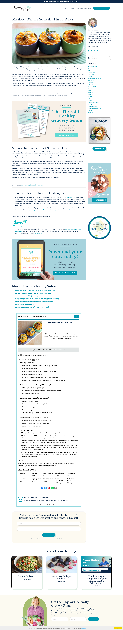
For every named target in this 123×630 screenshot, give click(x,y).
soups (90, 100)
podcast (90, 92)
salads (90, 96)
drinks (90, 76)
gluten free (91, 80)
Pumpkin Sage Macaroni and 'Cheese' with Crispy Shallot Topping (37, 299)
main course (92, 86)
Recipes (56, 8)
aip (89, 68)
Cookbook (83, 8)
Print (77, 316)
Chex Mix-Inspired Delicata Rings (32, 185)
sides (89, 99)
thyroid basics (92, 107)
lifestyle (90, 82)
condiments (92, 72)
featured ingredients (94, 78)
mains (90, 88)
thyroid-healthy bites (94, 109)
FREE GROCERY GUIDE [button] (101, 8)
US (34, 360)
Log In (89, 8)
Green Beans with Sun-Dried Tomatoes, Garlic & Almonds (34, 301)
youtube (90, 113)
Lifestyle (65, 8)
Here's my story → (93, 46)
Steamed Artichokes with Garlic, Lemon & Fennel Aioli (33, 293)
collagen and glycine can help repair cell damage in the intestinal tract (48, 210)
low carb (91, 84)
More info (83, 628)
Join (77, 8)
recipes (90, 94)
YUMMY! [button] (93, 619)
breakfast (91, 70)
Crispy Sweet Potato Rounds (24, 304)
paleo (89, 90)
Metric (38, 360)
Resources (47, 8)
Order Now (99, 149)
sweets (90, 105)
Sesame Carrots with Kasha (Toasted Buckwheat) (32, 307)
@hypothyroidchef (33, 500)
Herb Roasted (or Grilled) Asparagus (27, 296)
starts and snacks (93, 103)
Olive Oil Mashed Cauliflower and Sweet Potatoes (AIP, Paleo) (35, 290)
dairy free (91, 74)
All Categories (92, 66)
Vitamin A (70, 197)
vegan (90, 111)
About (72, 8)
